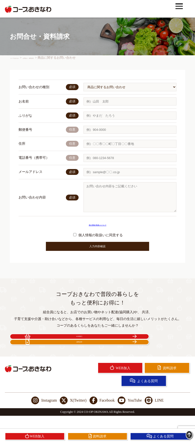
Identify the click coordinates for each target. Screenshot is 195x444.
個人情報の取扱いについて (97, 229)
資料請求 (142, 348)
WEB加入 (52, 348)
